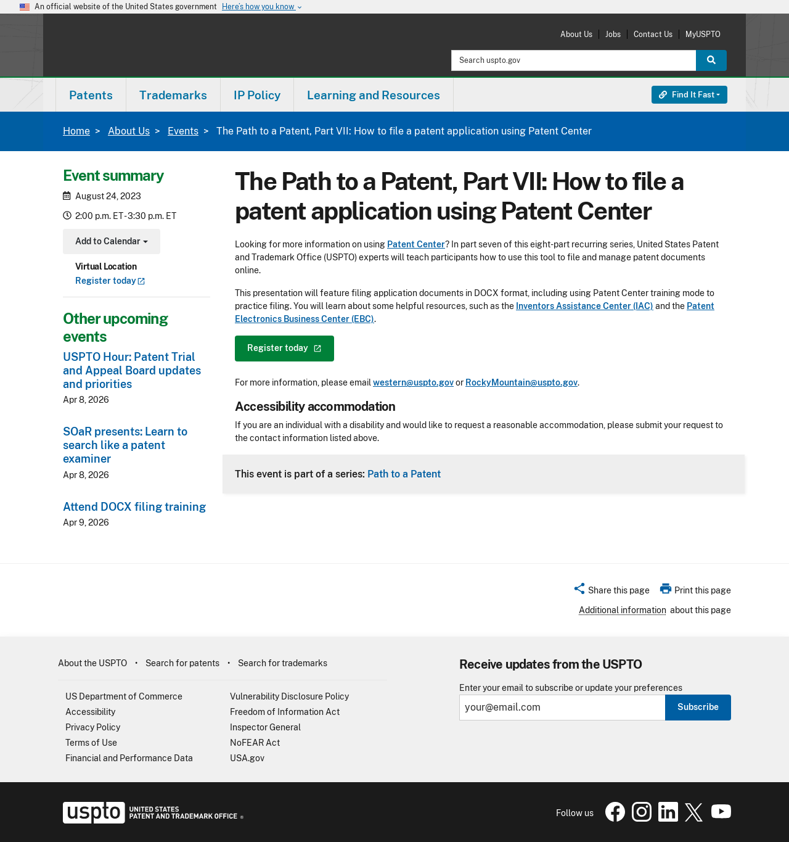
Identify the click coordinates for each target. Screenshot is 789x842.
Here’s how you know (262, 7)
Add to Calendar (110, 242)
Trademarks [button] (173, 95)
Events (183, 131)
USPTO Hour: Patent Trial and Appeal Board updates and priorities (132, 370)
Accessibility (90, 712)
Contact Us (653, 34)
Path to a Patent (404, 473)
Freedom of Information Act (285, 712)
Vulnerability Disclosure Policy (289, 696)
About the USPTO (92, 663)
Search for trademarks (282, 663)
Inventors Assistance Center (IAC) (584, 306)
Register (110, 281)
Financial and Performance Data (129, 758)
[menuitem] (90, 95)
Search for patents (182, 663)
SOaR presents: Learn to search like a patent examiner (125, 445)
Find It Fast (686, 94)
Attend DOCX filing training (134, 506)
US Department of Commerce (123, 696)
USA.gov (247, 758)
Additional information (622, 610)
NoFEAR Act (255, 743)
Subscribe (698, 707)
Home (76, 131)
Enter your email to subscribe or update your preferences (570, 688)
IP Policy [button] (257, 95)
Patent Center (416, 244)
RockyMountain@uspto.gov (521, 382)
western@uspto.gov (413, 382)
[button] (611, 592)
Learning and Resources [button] (373, 95)
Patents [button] (91, 95)
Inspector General (265, 727)
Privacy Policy (92, 727)
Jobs (613, 34)
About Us (576, 34)
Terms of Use (91, 743)
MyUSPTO (703, 34)
